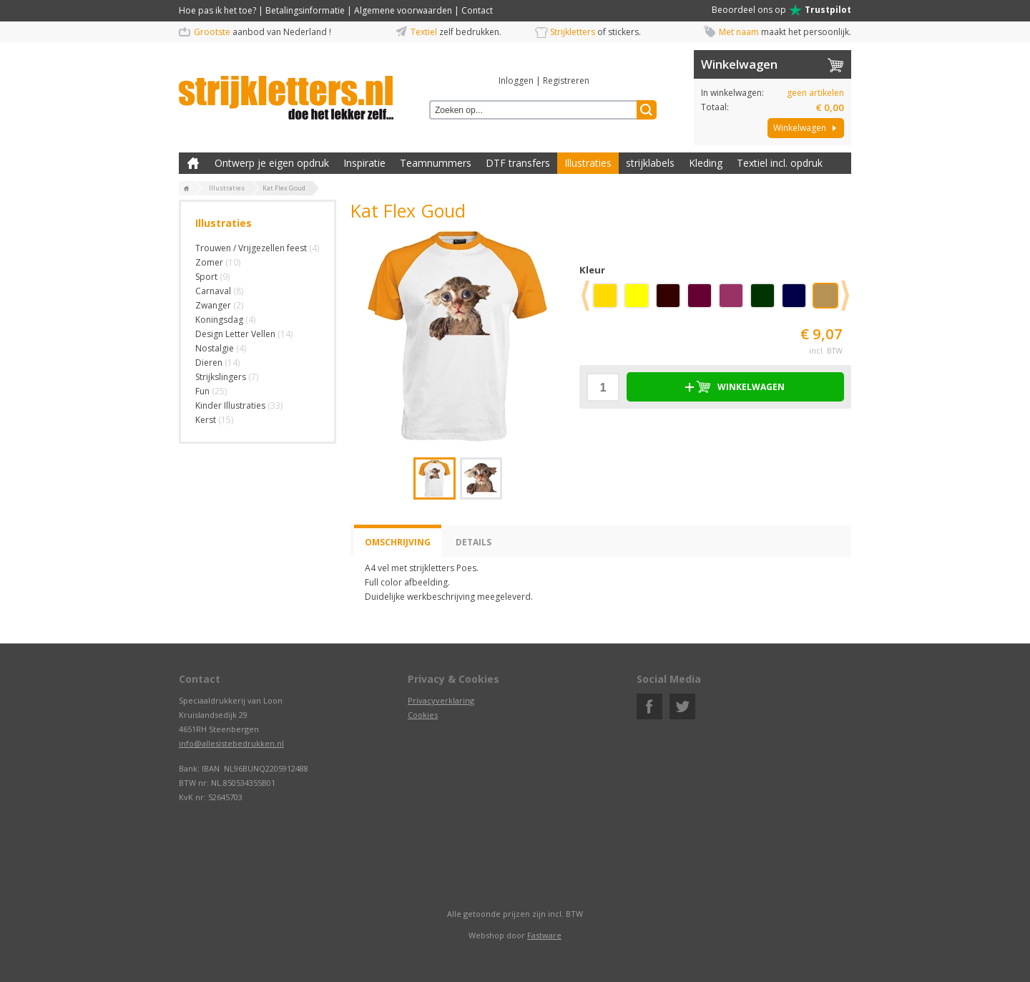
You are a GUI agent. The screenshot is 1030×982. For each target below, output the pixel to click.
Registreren (566, 80)
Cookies (423, 714)
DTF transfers (518, 163)
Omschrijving (398, 542)
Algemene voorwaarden (403, 10)
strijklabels (650, 163)
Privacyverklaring (441, 700)
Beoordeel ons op (781, 10)
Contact (477, 10)
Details (473, 542)
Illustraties (588, 163)
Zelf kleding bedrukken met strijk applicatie (193, 163)
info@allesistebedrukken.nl (231, 743)
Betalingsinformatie (305, 10)
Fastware (544, 935)
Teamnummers (435, 163)
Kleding (705, 163)
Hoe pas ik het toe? (217, 10)
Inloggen (516, 80)
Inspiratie (364, 163)
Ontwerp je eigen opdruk (272, 163)
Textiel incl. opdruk (780, 163)
